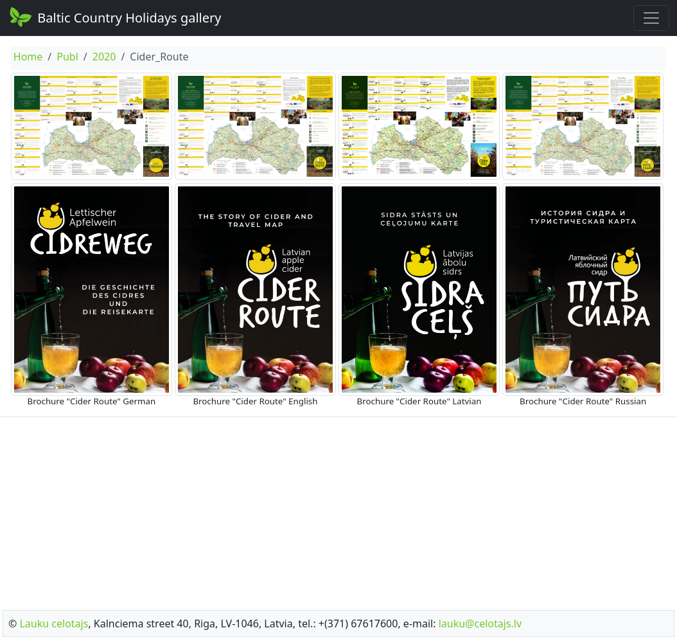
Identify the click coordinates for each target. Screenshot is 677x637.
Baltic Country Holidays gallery (114, 17)
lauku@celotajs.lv (480, 623)
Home (28, 56)
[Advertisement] (338, 510)
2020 (104, 56)
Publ (67, 56)
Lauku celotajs (53, 623)
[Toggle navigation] (651, 18)
